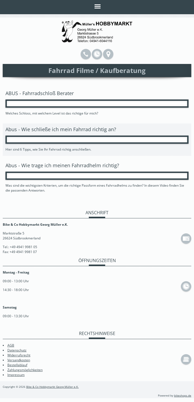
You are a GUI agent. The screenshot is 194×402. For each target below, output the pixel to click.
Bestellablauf (17, 365)
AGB (10, 345)
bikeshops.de (182, 395)
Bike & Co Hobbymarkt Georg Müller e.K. (52, 387)
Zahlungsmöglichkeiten (25, 370)
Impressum (16, 374)
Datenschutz (17, 350)
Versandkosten (18, 360)
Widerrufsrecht (18, 355)
